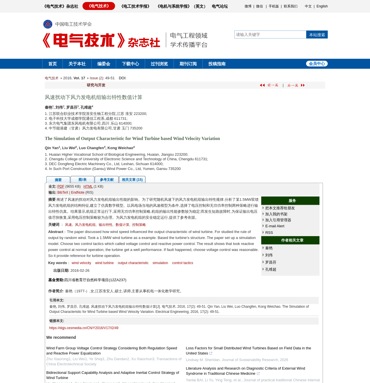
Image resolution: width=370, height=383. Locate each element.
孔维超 (270, 269)
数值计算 (122, 225)
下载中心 (130, 63)
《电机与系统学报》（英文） (182, 6)
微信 (259, 6)
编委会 (103, 63)
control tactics (182, 263)
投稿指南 (217, 63)
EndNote (78, 192)
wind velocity (81, 263)
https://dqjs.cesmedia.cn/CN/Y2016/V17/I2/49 (83, 328)
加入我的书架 (276, 214)
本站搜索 (317, 35)
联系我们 (290, 6)
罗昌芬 (270, 262)
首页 (52, 63)
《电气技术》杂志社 (60, 6)
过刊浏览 (159, 63)
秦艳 (269, 248)
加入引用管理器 (278, 220)
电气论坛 (220, 6)
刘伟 (269, 255)
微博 (248, 6)
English (322, 6)
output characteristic (133, 263)
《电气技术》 (99, 6)
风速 (68, 225)
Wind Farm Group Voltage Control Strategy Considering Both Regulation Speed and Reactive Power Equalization (111, 350)
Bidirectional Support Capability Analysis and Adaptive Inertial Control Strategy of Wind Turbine (112, 375)
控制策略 (139, 225)
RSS (269, 232)
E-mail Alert (274, 226)
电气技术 (52, 78)
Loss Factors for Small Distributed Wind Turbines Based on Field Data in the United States (248, 351)
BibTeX (62, 192)
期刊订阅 (188, 63)
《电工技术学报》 (135, 6)
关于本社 (77, 63)
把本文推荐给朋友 (280, 208)
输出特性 (105, 225)
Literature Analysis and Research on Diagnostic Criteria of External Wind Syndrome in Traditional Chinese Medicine (245, 371)
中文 (308, 6)
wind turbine (104, 263)
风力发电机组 (85, 225)
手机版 (274, 6)
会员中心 (317, 63)
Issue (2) (96, 78)
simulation (160, 263)
